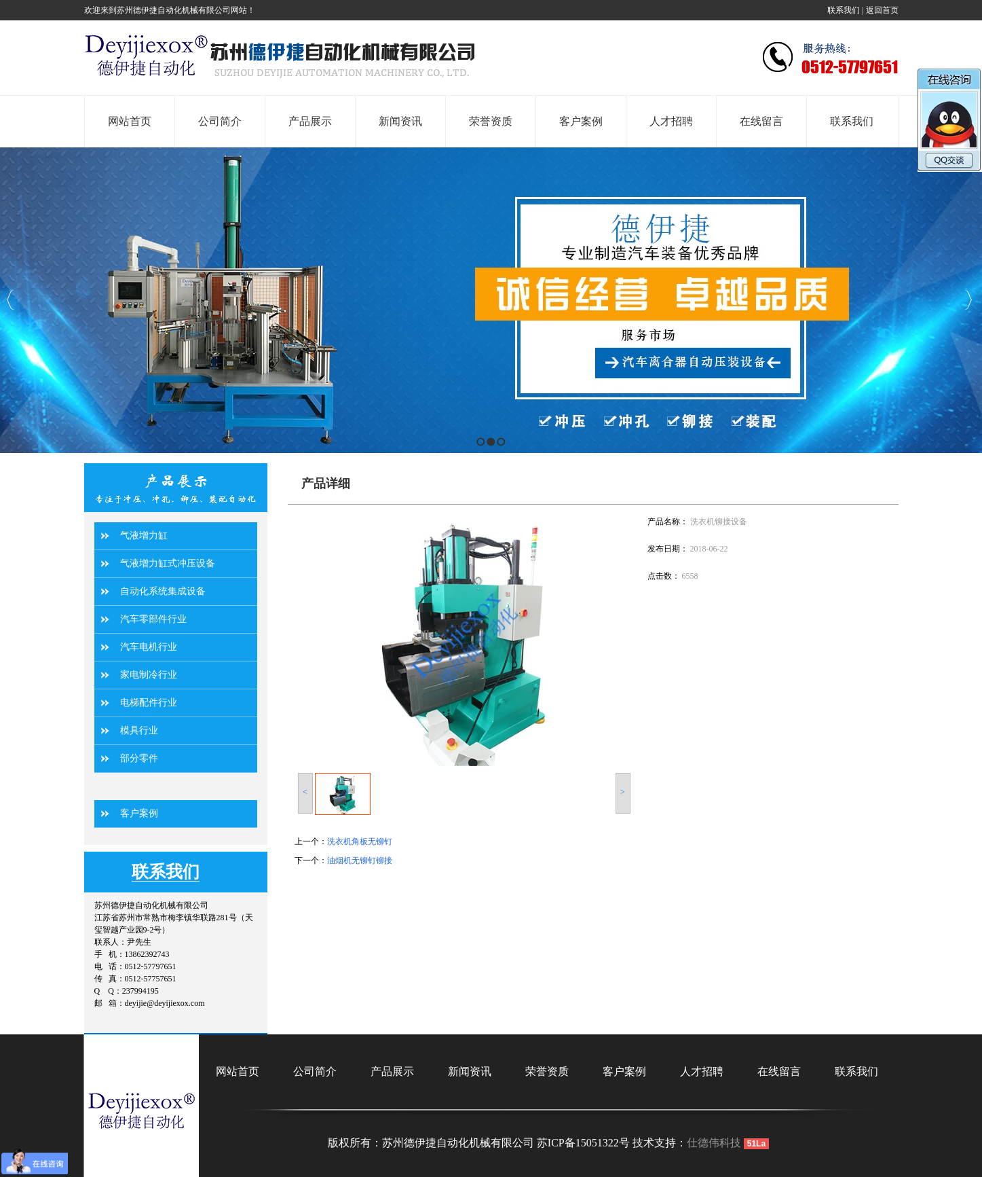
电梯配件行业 (148, 703)
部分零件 (139, 758)
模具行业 (139, 730)
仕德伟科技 (714, 1142)
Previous (10, 300)
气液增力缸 (144, 535)
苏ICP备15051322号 (583, 1142)
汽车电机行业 (148, 647)
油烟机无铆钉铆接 (359, 860)
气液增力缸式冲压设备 (167, 563)
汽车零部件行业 (153, 619)
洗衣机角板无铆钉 (359, 841)
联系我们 (843, 10)
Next (968, 300)
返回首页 (882, 10)
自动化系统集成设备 (163, 591)
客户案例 (139, 813)
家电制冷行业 (148, 675)
